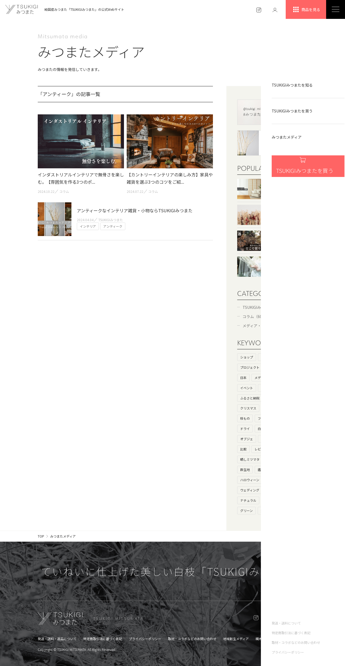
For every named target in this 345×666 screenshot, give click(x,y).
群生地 (245, 469)
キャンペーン (276, 490)
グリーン (246, 510)
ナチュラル (248, 500)
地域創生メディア (236, 638)
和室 (267, 408)
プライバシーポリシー (145, 638)
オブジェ (246, 438)
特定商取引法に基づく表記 (102, 638)
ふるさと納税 (250, 398)
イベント (246, 387)
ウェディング (249, 490)
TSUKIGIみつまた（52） (263, 307)
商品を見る (306, 9)
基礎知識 (273, 367)
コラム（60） (254, 316)
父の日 (265, 510)
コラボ (280, 377)
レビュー (260, 449)
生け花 (280, 449)
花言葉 (283, 459)
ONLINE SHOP (286, 618)
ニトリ (296, 418)
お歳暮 (296, 479)
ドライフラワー (289, 408)
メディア (260, 377)
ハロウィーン (249, 479)
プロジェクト (250, 367)
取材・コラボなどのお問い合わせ (192, 638)
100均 (297, 428)
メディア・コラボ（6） (262, 325)
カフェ (290, 387)
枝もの (245, 418)
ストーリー (293, 357)
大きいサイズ (288, 438)
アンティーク (273, 500)
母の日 (266, 438)
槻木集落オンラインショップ (277, 638)
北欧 (286, 469)
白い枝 (262, 428)
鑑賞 (261, 469)
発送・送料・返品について (57, 638)
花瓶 (297, 490)
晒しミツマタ (250, 459)
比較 (243, 449)
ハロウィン (275, 479)
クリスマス (248, 408)
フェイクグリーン (270, 418)
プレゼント (275, 398)
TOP (41, 536)
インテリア (269, 387)
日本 (243, 377)
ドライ (245, 428)
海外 (291, 367)
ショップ (246, 357)
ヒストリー (269, 357)
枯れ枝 (280, 428)
